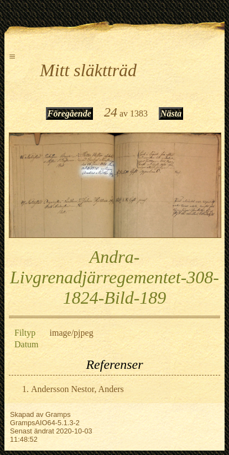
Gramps (58, 414)
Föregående (69, 113)
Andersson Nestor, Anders (77, 389)
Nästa (170, 113)
